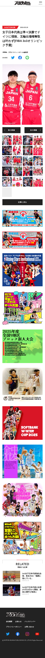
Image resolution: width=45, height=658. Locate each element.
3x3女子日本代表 (9, 27)
